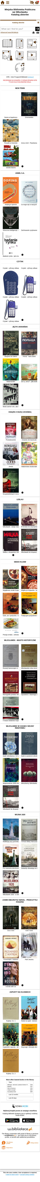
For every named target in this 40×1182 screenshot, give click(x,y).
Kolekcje (15, 32)
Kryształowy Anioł (12, 1091)
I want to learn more (12, 1174)
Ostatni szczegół (11, 1090)
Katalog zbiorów (18, 22)
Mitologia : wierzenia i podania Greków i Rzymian (19, 1084)
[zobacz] (31, 77)
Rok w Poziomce (12, 1088)
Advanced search (6, 32)
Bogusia (9, 1086)
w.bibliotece (10, 1135)
